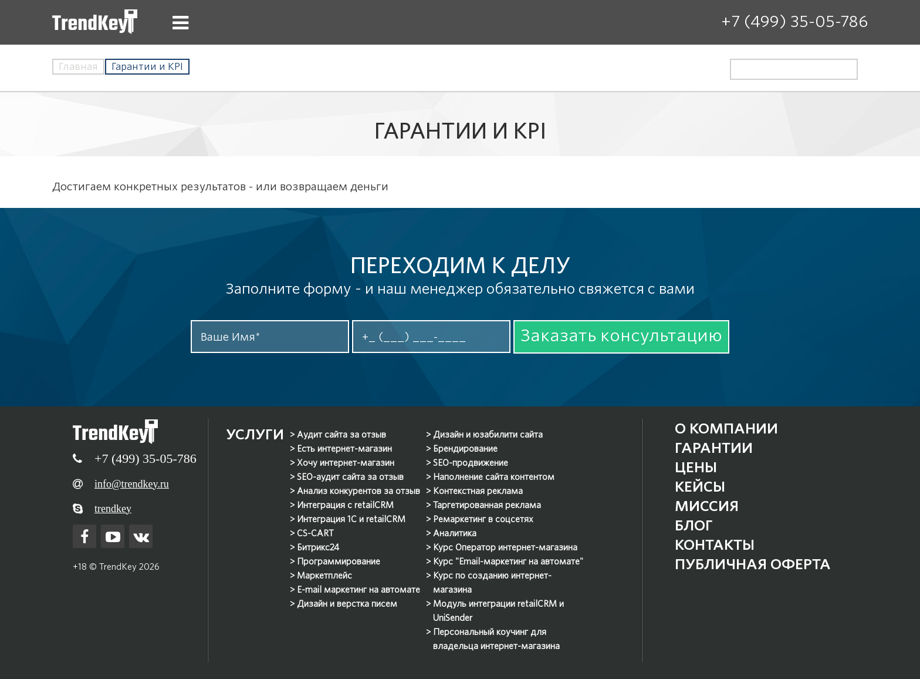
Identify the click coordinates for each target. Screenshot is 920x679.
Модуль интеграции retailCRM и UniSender (498, 611)
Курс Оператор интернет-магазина (505, 547)
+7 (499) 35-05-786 (794, 21)
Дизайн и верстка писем (347, 604)
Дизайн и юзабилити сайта (488, 434)
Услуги (255, 435)
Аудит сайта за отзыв (341, 434)
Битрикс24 (318, 547)
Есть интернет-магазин (344, 448)
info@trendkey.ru (131, 484)
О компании (726, 428)
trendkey (112, 509)
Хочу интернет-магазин (345, 463)
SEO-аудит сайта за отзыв (350, 477)
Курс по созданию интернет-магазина (492, 582)
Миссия (707, 506)
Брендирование (465, 448)
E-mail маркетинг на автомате (358, 589)
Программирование (338, 561)
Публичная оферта (753, 564)
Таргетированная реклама (487, 505)
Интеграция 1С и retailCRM (351, 519)
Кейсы (700, 486)
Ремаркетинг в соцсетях (483, 519)
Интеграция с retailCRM (345, 505)
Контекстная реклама (478, 491)
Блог (694, 525)
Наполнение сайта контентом (493, 477)
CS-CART (315, 533)
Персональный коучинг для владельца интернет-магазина (496, 639)
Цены (696, 467)
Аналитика (454, 533)
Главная (78, 66)
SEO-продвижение (470, 463)
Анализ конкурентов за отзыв (358, 491)
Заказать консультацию (621, 335)
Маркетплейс (324, 575)
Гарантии (714, 447)
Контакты (715, 544)
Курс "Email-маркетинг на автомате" (508, 561)
